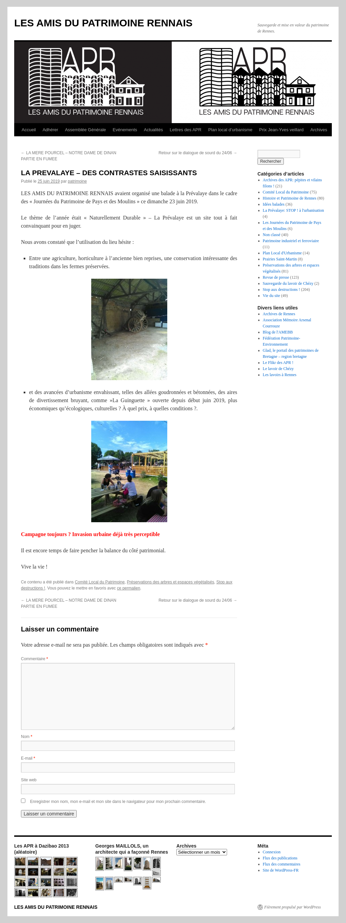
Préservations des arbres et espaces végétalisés (170, 582)
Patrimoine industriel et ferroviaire (291, 240)
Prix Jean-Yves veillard (281, 129)
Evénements (125, 129)
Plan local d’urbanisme (230, 129)
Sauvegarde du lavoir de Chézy (288, 283)
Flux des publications (280, 858)
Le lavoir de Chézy (278, 368)
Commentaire (34, 658)
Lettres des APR (185, 129)
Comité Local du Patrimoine (99, 582)
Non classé (271, 234)
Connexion (272, 852)
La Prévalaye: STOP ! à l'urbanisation (293, 210)
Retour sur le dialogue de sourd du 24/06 (197, 153)
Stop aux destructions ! (281, 289)
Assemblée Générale (85, 129)
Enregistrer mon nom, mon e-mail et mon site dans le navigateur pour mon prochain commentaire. (118, 801)
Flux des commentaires (281, 864)
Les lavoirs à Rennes (280, 374)
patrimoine (77, 181)
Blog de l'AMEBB (278, 332)
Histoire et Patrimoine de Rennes (290, 198)
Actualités (153, 129)
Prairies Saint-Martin (280, 259)
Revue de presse (276, 277)
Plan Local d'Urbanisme (282, 253)
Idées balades (274, 204)
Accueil (29, 129)
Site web (28, 780)
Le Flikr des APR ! (278, 362)
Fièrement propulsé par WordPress (292, 907)
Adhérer (50, 129)
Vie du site (271, 295)
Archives (318, 129)
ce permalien (128, 588)
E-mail (28, 758)
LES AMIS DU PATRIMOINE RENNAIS (103, 22)
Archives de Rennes (279, 313)
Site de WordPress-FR (281, 870)
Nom (26, 736)
